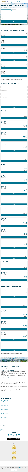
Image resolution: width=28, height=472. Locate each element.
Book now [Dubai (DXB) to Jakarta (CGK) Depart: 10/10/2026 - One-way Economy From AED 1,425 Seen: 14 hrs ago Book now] (14, 52)
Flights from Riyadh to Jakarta (3, 401)
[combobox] (14, 86)
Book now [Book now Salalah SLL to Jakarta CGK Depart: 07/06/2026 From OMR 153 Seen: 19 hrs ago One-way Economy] (14, 236)
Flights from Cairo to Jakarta (3, 417)
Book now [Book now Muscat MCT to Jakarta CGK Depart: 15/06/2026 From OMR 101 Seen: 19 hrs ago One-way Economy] (14, 107)
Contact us (1, 429)
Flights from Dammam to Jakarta (4, 405)
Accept (14, 470)
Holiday (20, 1)
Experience (24, 1)
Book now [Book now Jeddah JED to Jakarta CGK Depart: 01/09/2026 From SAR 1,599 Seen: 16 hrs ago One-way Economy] (14, 339)
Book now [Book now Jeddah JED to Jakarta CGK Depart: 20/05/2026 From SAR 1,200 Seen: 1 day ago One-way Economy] (14, 150)
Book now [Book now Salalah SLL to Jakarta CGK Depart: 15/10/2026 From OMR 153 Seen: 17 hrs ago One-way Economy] (14, 350)
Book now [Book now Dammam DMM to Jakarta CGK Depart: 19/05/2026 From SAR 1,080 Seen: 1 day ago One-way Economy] (14, 161)
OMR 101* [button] (12, 7)
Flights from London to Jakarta (4, 409)
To (0, 88)
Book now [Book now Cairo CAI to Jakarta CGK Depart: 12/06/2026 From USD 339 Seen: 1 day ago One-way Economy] (14, 193)
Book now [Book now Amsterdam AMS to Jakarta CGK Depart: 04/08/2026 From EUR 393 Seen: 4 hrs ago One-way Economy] (14, 215)
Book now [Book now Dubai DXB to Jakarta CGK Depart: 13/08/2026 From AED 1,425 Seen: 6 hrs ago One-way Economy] (14, 139)
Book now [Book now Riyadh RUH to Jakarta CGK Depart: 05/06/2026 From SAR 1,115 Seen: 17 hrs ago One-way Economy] (14, 118)
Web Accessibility (2, 430)
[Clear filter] (26, 90)
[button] (8, 10)
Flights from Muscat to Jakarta (4, 400)
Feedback (1, 428)
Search (14, 21)
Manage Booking (17, 1)
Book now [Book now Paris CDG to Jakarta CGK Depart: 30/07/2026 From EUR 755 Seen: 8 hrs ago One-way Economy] (14, 204)
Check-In (14, 1)
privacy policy (20, 467)
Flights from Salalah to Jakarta (4, 413)
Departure (2, 17)
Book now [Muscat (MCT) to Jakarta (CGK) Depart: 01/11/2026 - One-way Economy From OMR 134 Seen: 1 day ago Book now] (14, 37)
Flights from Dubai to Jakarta (3, 404)
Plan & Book (12, 1)
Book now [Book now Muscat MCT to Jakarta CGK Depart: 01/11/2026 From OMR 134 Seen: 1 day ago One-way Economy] (14, 296)
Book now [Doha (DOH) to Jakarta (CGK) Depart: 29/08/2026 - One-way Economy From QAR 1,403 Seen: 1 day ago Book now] (14, 60)
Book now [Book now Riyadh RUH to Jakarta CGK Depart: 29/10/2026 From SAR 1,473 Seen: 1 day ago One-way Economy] (14, 307)
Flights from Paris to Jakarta (3, 412)
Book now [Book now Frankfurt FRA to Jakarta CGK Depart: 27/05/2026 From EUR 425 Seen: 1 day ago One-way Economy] (14, 258)
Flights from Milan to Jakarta (3, 408)
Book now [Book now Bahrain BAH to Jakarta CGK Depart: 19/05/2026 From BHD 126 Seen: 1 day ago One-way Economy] (14, 247)
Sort (0, 95)
